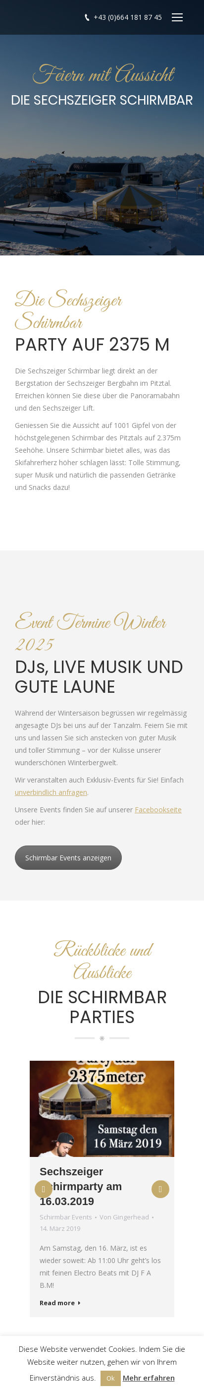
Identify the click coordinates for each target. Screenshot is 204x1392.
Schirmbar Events (66, 1216)
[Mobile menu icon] (177, 17)
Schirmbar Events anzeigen (68, 857)
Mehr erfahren (149, 1378)
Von (124, 1216)
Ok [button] (110, 1378)
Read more (60, 1303)
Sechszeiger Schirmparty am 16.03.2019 (81, 1186)
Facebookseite (158, 809)
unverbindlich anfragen (51, 792)
